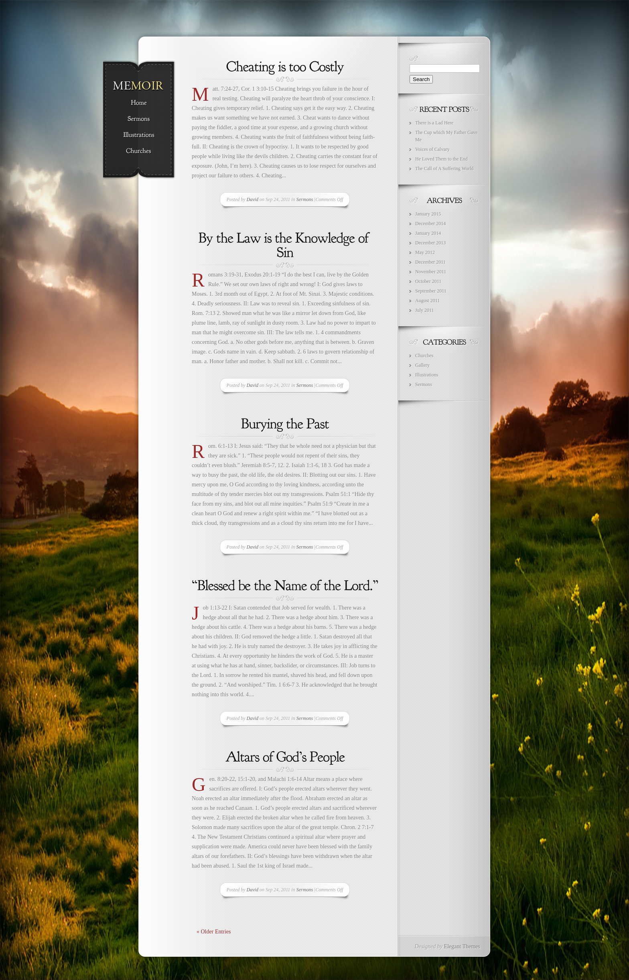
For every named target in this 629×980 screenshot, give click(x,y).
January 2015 (428, 214)
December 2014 (430, 223)
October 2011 (428, 281)
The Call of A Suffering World (444, 168)
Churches (424, 355)
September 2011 (430, 291)
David (252, 199)
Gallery (422, 365)
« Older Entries (214, 932)
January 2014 (428, 233)
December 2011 (430, 262)
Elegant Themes (462, 946)
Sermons (304, 199)
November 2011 (430, 271)
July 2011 (424, 310)
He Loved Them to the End (441, 159)
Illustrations (426, 375)
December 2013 (430, 243)
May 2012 (425, 252)
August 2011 (427, 300)
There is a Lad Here (434, 123)
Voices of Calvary (432, 149)
